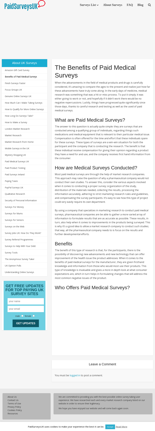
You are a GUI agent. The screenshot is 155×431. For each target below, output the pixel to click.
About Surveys (112, 5)
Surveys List (88, 5)
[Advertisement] (77, 34)
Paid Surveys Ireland (15, 174)
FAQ (130, 5)
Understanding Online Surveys (19, 272)
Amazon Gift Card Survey (17, 70)
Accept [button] (110, 426)
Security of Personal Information (21, 200)
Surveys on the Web (14, 226)
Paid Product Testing (15, 168)
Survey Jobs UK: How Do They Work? (23, 233)
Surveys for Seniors (14, 220)
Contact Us (13, 400)
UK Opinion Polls (13, 265)
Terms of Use (14, 403)
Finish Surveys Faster (15, 83)
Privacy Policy (14, 406)
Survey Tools (11, 252)
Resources (13, 413)
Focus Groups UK (13, 89)
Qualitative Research (15, 193)
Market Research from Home (19, 141)
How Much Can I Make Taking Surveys (23, 102)
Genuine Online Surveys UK (18, 96)
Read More (121, 426)
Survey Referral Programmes (19, 239)
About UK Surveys (24, 63)
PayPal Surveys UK (14, 187)
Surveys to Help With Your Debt (20, 246)
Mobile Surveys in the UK (17, 148)
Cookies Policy (15, 410)
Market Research (13, 135)
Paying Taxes (11, 181)
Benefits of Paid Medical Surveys (21, 76)
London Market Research (17, 128)
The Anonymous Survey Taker (19, 259)
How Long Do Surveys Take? (19, 115)
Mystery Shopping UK (15, 154)
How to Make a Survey (16, 122)
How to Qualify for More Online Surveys (24, 109)
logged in (75, 375)
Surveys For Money (14, 206)
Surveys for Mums (14, 213)
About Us (12, 396)
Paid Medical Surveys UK (17, 161)
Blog (140, 5)
